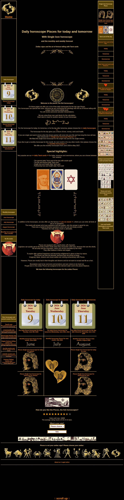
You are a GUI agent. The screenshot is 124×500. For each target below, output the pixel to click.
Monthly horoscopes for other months (8, 232)
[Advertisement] (8, 48)
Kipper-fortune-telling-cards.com (8, 343)
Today (106, 48)
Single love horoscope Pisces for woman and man (106, 21)
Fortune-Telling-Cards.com (8, 361)
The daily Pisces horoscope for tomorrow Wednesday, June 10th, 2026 (57, 331)
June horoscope (8, 217)
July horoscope (9, 222)
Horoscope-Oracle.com (8, 337)
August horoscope (9, 227)
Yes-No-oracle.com (9, 349)
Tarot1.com (8, 325)
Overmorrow (106, 59)
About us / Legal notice (62, 462)
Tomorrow (105, 54)
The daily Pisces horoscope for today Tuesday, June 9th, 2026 (31, 331)
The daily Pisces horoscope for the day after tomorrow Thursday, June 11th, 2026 (83, 332)
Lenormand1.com (8, 331)
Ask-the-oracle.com (9, 355)
